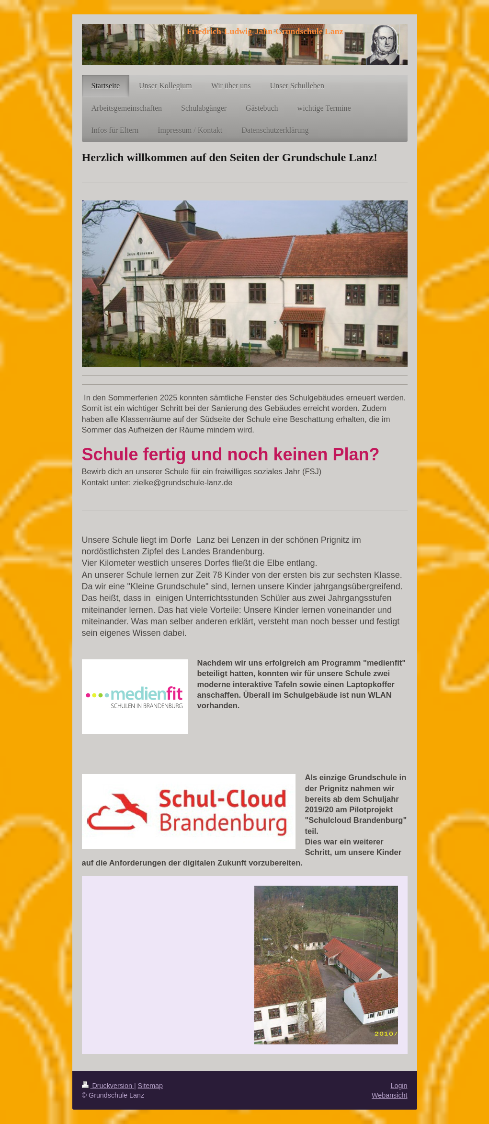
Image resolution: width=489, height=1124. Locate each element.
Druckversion (108, 1085)
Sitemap (150, 1085)
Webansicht (389, 1095)
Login (399, 1085)
